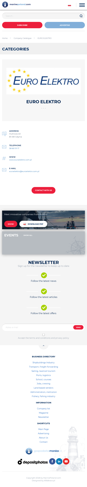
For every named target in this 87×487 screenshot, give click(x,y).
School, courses (43, 379)
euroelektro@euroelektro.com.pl (24, 171)
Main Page (43, 429)
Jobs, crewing (43, 383)
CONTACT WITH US (43, 190)
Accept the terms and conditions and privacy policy (43, 338)
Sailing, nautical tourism (43, 371)
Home (4, 38)
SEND (78, 327)
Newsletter (43, 417)
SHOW (11, 224)
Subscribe (22, 25)
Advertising (43, 433)
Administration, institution (43, 392)
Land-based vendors (43, 388)
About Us (43, 438)
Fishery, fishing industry (43, 396)
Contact (44, 442)
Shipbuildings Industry (43, 362)
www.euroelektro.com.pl (20, 160)
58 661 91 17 (14, 148)
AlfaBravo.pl (49, 480)
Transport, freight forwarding (43, 367)
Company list (43, 408)
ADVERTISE (65, 25)
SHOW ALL (27, 235)
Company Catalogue (22, 38)
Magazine (43, 413)
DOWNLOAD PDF (33, 223)
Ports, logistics (43, 375)
